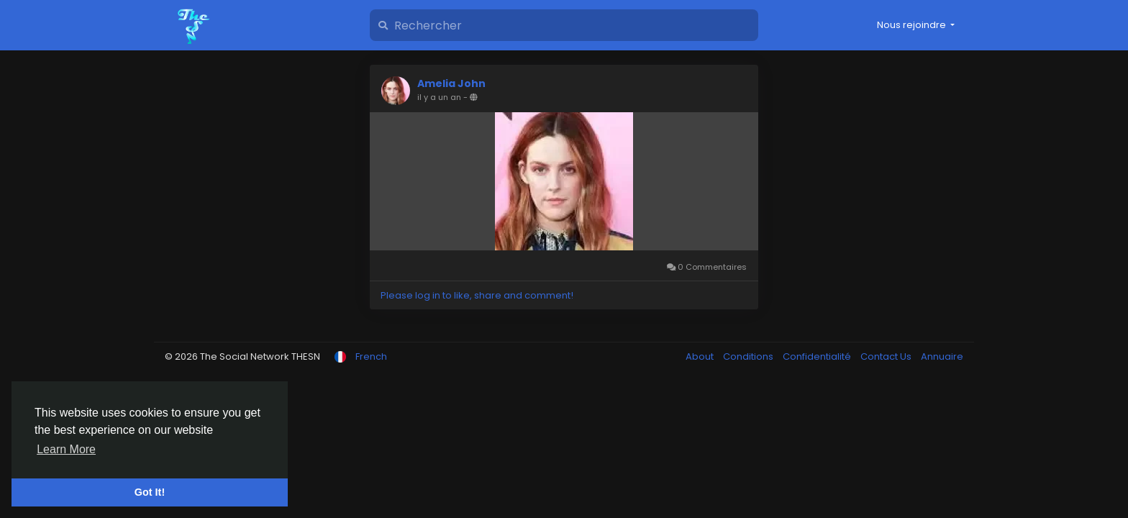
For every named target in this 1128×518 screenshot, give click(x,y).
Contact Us (887, 356)
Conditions (749, 356)
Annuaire (942, 356)
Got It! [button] (150, 492)
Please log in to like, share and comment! (477, 295)
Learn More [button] (66, 449)
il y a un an (439, 97)
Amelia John (451, 83)
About (701, 356)
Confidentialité (818, 356)
